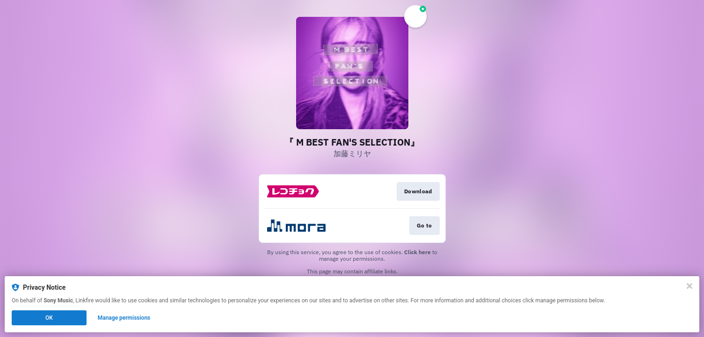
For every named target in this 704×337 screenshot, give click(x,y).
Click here (417, 252)
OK (49, 318)
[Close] (689, 285)
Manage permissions (124, 318)
